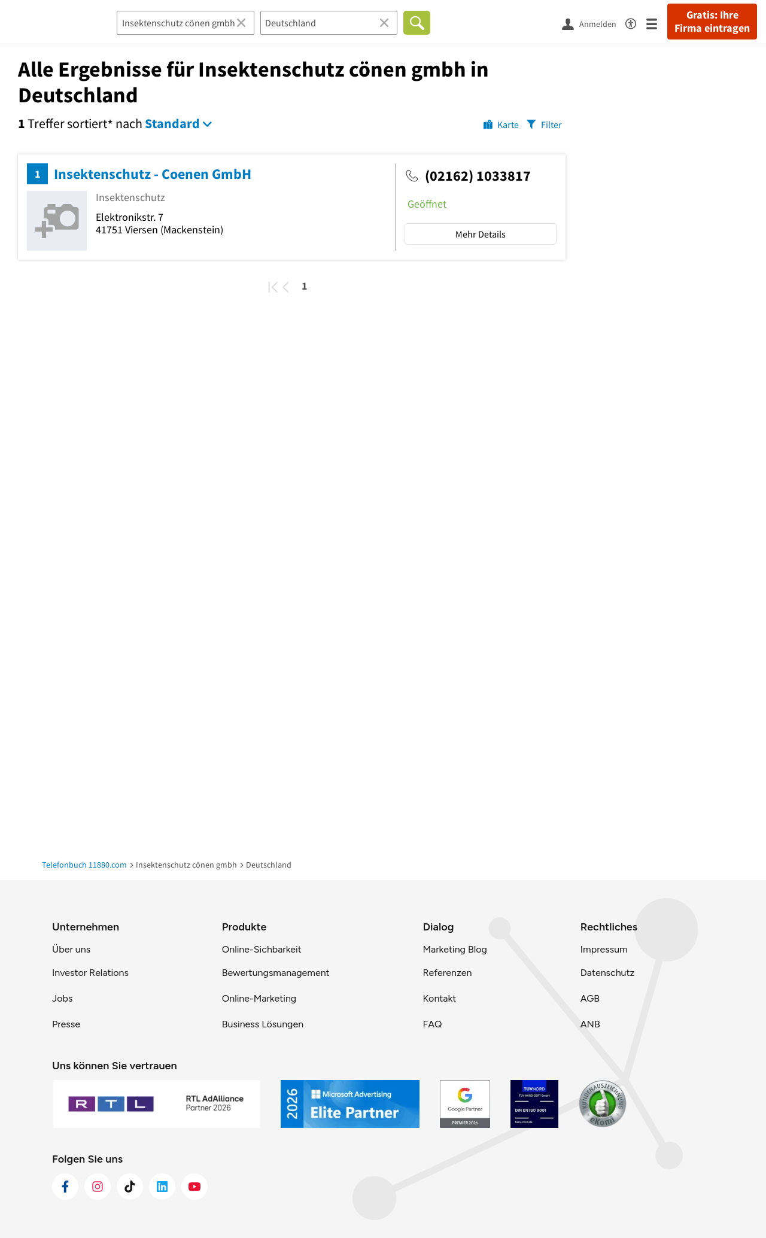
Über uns (71, 949)
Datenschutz (607, 972)
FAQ (432, 1024)
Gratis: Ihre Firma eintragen (712, 21)
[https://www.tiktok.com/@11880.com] (130, 1186)
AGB (590, 998)
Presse (66, 1024)
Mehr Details (480, 234)
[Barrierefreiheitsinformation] (635, 22)
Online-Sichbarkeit (262, 949)
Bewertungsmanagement (276, 972)
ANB (590, 1024)
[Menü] (656, 23)
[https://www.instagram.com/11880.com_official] (97, 1186)
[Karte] (501, 124)
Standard (172, 123)
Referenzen (447, 972)
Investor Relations (90, 972)
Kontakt (439, 998)
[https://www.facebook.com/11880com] (65, 1186)
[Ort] (329, 23)
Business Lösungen (262, 1024)
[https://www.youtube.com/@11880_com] (194, 1186)
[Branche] (185, 23)
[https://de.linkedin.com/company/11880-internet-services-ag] (162, 1186)
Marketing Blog (454, 949)
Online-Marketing (259, 998)
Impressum (604, 949)
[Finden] (416, 23)
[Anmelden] (593, 23)
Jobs (62, 998)
